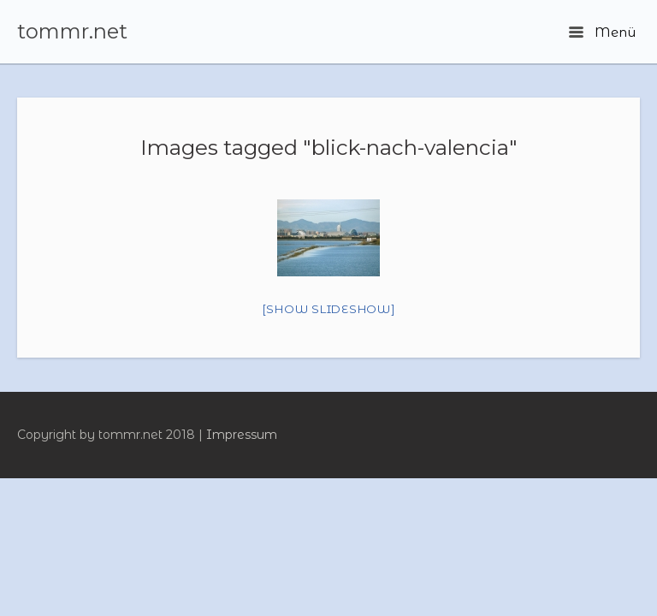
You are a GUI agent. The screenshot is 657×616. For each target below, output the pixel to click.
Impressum (241, 434)
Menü (602, 32)
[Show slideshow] (329, 309)
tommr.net (72, 31)
